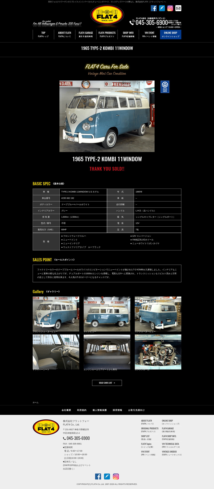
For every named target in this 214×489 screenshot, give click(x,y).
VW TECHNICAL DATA (171, 445)
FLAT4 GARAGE (85, 34)
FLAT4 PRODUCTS (107, 34)
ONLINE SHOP (170, 34)
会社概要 (66, 410)
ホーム (35, 402)
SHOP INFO (128, 34)
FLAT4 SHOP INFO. (169, 437)
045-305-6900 (78, 438)
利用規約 (82, 410)
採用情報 (117, 410)
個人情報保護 (100, 410)
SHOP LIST (146, 437)
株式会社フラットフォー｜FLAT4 (107, 16)
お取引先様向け (136, 410)
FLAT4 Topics (147, 445)
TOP (43, 34)
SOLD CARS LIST (105, 382)
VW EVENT (149, 34)
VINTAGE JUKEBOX (171, 453)
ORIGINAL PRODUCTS (149, 430)
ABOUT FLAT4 (64, 34)
